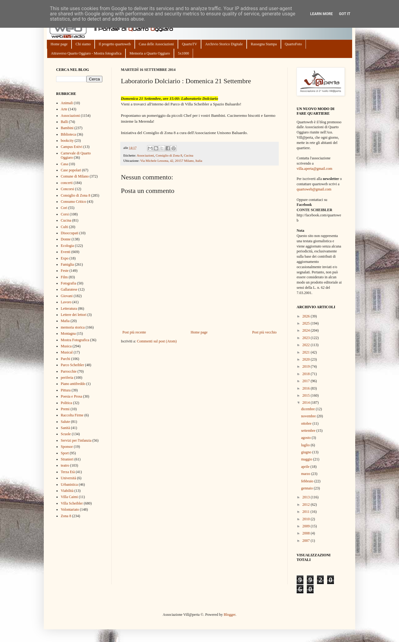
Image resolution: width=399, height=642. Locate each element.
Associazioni (145, 155)
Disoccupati (69, 233)
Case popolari (71, 170)
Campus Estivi (71, 147)
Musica (66, 346)
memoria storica (73, 327)
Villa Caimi (69, 497)
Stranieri (67, 459)
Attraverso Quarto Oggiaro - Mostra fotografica (86, 53)
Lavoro (66, 302)
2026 (306, 316)
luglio (306, 445)
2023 (306, 338)
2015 (306, 395)
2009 (306, 526)
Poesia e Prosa (71, 396)
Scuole (66, 434)
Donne (66, 239)
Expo (64, 258)
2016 (306, 388)
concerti (67, 183)
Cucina (188, 155)
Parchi (65, 359)
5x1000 (183, 53)
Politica (66, 403)
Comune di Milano (75, 176)
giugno (306, 452)
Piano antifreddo (73, 384)
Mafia (65, 321)
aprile (305, 466)
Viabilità (67, 491)
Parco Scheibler (72, 365)
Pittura (66, 390)
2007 (306, 540)
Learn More (321, 14)
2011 (306, 511)
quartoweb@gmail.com (314, 189)
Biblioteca (68, 134)
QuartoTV (189, 44)
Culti (64, 227)
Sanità (65, 428)
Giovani (67, 296)
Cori (64, 208)
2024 (306, 330)
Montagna (68, 333)
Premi (65, 409)
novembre (309, 416)
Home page (59, 44)
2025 (306, 323)
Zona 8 (66, 516)
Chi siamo (83, 44)
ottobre (306, 423)
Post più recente (134, 332)
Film (64, 277)
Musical (67, 352)
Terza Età (68, 472)
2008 (306, 533)
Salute (65, 421)
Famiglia (67, 264)
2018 (306, 374)
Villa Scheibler (72, 503)
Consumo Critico (73, 201)
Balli (64, 122)
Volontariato (70, 509)
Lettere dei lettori (73, 315)
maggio (307, 459)
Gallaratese (69, 289)
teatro (65, 465)
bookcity (67, 140)
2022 (306, 345)
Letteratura (69, 308)
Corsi (65, 214)
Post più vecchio (264, 332)
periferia (67, 377)
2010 (306, 519)
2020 (306, 359)
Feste (64, 270)
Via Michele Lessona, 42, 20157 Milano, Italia (171, 160)
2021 (306, 352)
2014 (306, 402)
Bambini (67, 128)
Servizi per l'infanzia (76, 440)
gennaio (307, 488)
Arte (64, 109)
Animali (67, 103)
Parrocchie (68, 371)
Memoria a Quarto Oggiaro (150, 53)
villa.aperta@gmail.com (314, 168)
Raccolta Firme (72, 415)
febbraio (307, 481)
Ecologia (67, 245)
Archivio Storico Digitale (224, 44)
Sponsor (67, 446)
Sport (65, 453)
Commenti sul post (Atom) (157, 341)
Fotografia (68, 283)
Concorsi (67, 189)
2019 (306, 366)
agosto (306, 437)
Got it (344, 14)
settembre (308, 430)
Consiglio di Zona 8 (169, 155)
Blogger (229, 614)
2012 (306, 504)
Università (68, 478)
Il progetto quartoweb (115, 44)
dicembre (308, 409)
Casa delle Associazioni (156, 44)
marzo (306, 474)
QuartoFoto (293, 44)
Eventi (65, 252)
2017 (306, 381)
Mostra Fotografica (75, 340)
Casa (64, 164)
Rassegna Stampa (264, 44)
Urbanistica (69, 484)
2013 (306, 497)
